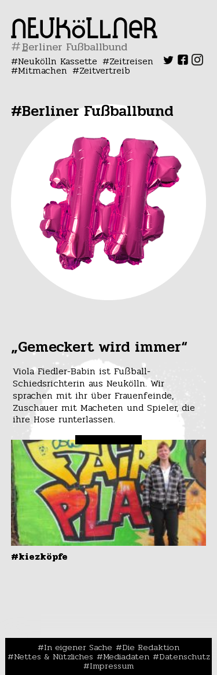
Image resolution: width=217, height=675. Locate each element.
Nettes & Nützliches (53, 656)
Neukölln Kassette (57, 61)
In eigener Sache (78, 647)
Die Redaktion (150, 647)
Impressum (112, 665)
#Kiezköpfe (39, 556)
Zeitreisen (131, 61)
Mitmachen (42, 70)
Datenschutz (184, 656)
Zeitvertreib (104, 70)
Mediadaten (126, 656)
